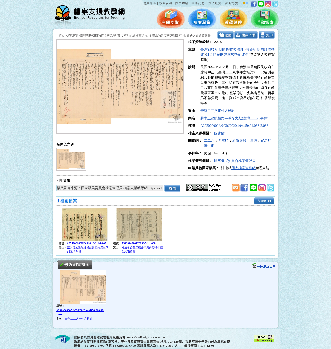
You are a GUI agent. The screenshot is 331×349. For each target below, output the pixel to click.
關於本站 (181, 3)
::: (142, 0)
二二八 (209, 140)
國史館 (219, 133)
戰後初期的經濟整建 (130, 35)
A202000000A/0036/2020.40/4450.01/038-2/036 (234, 125)
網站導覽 (231, 3)
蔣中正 (209, 146)
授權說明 (165, 3)
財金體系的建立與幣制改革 (164, 35)
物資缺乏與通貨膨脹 (197, 35)
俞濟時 (223, 140)
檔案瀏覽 (72, 35)
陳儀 (253, 140)
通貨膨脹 (239, 140)
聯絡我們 (197, 3)
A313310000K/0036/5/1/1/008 (138, 243)
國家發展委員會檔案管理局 (235, 161)
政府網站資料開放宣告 (90, 341)
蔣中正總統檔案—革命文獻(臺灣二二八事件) (234, 118)
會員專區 (149, 3)
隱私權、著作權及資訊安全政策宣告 (134, 341)
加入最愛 (214, 3)
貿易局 (265, 140)
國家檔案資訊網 (243, 168)
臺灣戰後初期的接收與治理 (98, 35)
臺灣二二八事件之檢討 (217, 111)
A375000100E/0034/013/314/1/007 (86, 243)
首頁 (62, 35)
